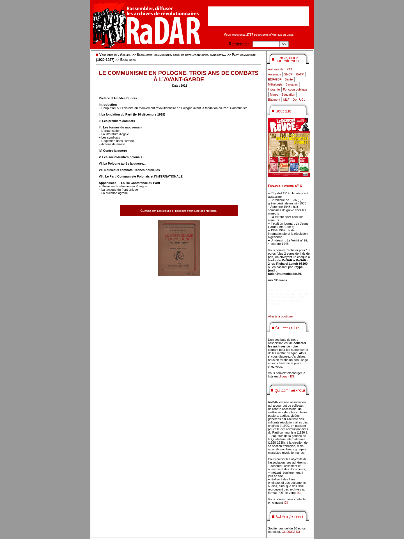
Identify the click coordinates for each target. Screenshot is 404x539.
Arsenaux (274, 74)
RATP (300, 74)
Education (288, 94)
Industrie (274, 89)
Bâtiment (274, 99)
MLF (286, 99)
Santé (289, 79)
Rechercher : (240, 44)
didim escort (276, 290)
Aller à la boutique (280, 316)
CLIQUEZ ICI (291, 531)
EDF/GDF (274, 79)
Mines (274, 94)
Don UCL (299, 99)
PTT (289, 69)
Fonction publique (295, 89)
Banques (292, 84)
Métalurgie (275, 84)
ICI (299, 492)
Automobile (275, 69)
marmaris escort (297, 290)
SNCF (288, 74)
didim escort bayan (281, 293)
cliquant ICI (286, 376)
